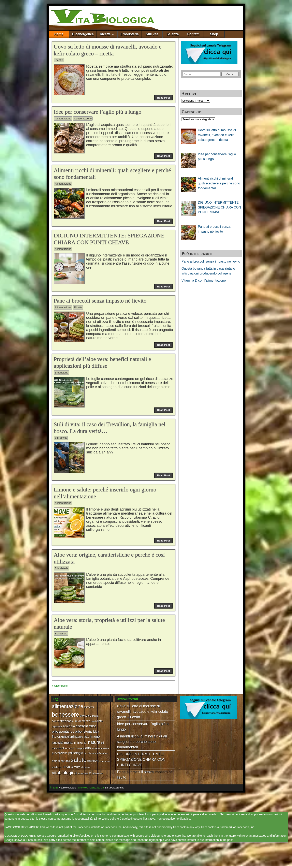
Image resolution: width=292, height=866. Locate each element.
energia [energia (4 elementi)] (82, 726)
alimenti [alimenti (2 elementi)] (89, 707)
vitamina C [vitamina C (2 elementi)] (84, 773)
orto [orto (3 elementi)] (88, 748)
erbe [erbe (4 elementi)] (92, 726)
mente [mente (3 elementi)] (68, 742)
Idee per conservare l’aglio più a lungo (97, 112)
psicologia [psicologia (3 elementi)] (75, 753)
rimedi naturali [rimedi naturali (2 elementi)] (61, 761)
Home (58, 34)
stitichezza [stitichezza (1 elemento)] (57, 767)
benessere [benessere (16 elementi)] (65, 714)
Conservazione (83, 118)
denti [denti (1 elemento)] (93, 721)
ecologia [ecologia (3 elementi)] (68, 726)
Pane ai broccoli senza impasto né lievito (100, 300)
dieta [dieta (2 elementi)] (99, 721)
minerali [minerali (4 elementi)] (80, 742)
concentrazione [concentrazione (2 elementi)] (61, 721)
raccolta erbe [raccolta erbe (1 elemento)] (90, 753)
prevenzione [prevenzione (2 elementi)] (60, 753)
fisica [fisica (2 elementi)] (95, 731)
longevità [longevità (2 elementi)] (57, 742)
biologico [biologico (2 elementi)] (85, 715)
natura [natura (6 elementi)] (94, 742)
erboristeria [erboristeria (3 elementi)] (83, 731)
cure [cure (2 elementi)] (75, 721)
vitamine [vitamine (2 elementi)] (97, 773)
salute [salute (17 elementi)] (79, 759)
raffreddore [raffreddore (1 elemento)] (102, 753)
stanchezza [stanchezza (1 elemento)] (104, 761)
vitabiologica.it (67, 787)
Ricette (105, 34)
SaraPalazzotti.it (114, 787)
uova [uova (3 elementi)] (66, 767)
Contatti (193, 34)
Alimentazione (63, 118)
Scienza (173, 34)
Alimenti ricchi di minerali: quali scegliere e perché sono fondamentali (142, 741)
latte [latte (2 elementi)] (86, 736)
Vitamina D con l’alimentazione (203, 280)
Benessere (61, 633)
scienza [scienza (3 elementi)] (93, 761)
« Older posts (60, 685)
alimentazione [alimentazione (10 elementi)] (67, 706)
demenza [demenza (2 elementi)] (84, 721)
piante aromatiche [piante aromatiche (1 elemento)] (100, 748)
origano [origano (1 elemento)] (81, 748)
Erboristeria (129, 34)
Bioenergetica (83, 34)
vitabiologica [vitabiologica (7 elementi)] (64, 772)
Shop (214, 34)
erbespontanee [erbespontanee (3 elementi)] (63, 731)
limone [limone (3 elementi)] (95, 736)
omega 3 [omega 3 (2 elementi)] (70, 748)
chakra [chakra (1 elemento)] (95, 716)
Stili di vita (61, 437)
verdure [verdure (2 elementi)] (76, 767)
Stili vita (152, 34)
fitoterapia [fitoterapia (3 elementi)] (59, 736)
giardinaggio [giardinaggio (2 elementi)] (75, 736)
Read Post (163, 97)
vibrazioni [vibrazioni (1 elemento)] (85, 767)
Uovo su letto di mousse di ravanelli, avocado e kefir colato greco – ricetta (142, 711)
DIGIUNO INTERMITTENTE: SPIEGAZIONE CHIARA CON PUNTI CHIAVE (141, 759)
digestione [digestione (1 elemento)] (57, 726)
